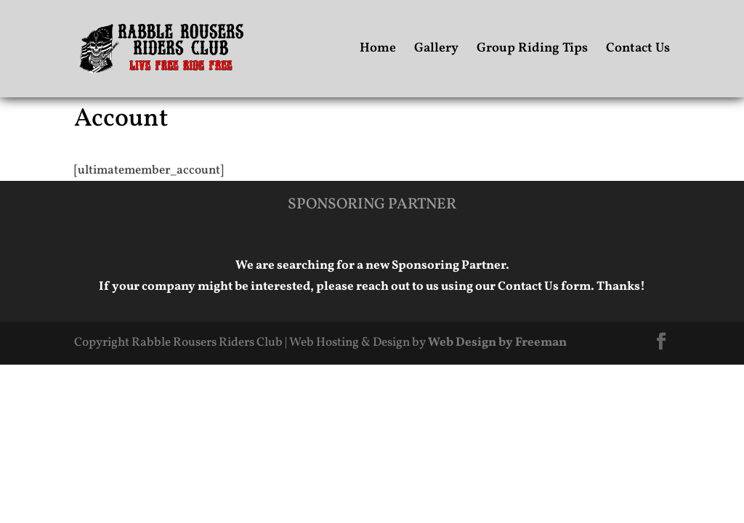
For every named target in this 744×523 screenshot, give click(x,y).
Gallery (436, 50)
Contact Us (638, 50)
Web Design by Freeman (497, 342)
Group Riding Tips (532, 50)
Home (378, 50)
